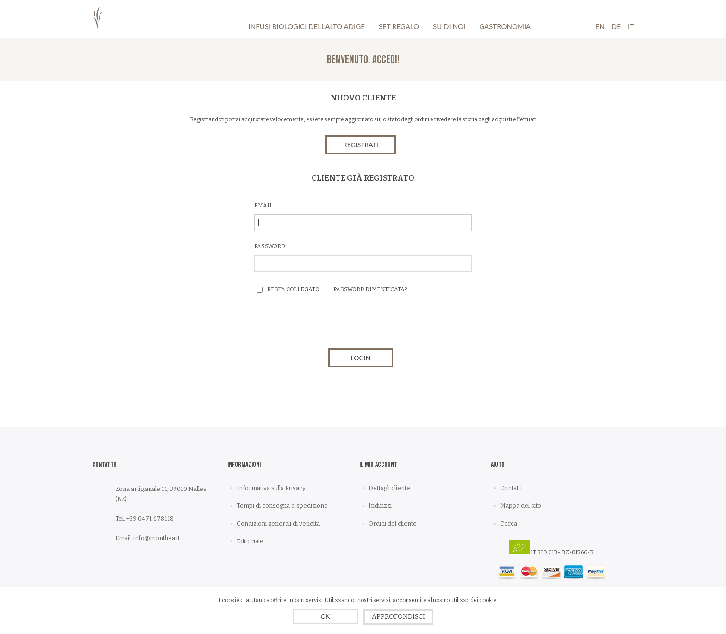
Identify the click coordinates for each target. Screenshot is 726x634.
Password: (270, 246)
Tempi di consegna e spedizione (282, 505)
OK (325, 616)
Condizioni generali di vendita (278, 523)
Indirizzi (380, 505)
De (616, 26)
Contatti (511, 487)
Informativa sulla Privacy (271, 487)
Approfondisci (398, 617)
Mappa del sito (520, 505)
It (631, 26)
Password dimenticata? (370, 289)
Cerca (508, 523)
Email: (264, 205)
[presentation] (363, 323)
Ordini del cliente (393, 523)
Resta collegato (293, 289)
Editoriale (250, 541)
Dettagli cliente (389, 487)
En (600, 26)
